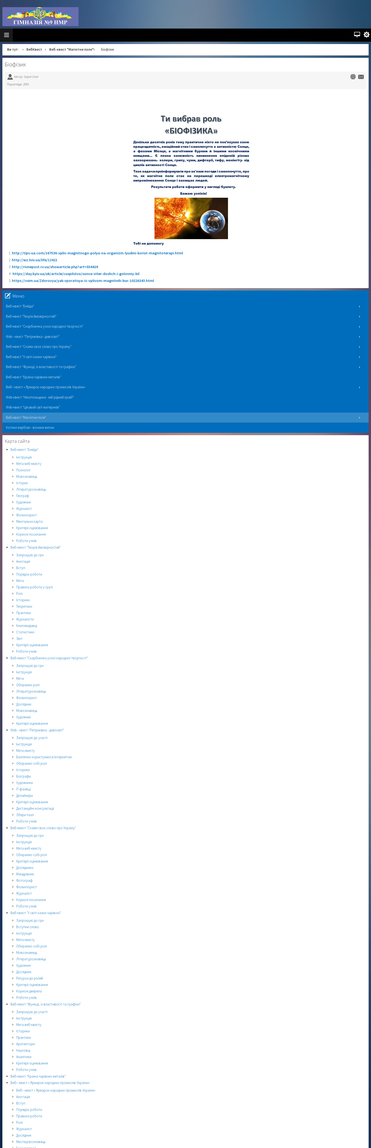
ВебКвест (34, 49)
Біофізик (15, 64)
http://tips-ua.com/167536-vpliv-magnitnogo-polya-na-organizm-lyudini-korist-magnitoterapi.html (97, 253)
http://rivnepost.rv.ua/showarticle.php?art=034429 (55, 266)
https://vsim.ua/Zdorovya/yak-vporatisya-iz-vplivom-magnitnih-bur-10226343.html (83, 280)
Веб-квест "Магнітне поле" (71, 49)
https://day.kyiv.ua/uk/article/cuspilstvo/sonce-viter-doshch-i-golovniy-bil (76, 273)
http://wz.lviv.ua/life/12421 (34, 259)
